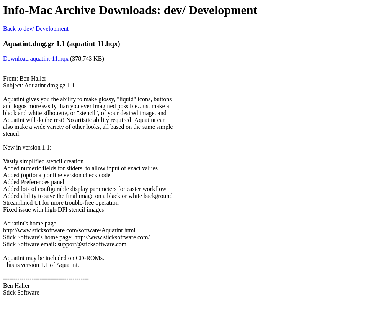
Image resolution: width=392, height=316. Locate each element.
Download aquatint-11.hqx (36, 58)
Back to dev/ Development (36, 28)
